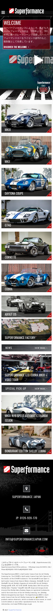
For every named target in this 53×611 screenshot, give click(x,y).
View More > (41, 347)
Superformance (15, 610)
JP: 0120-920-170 (26, 518)
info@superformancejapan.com (27, 539)
